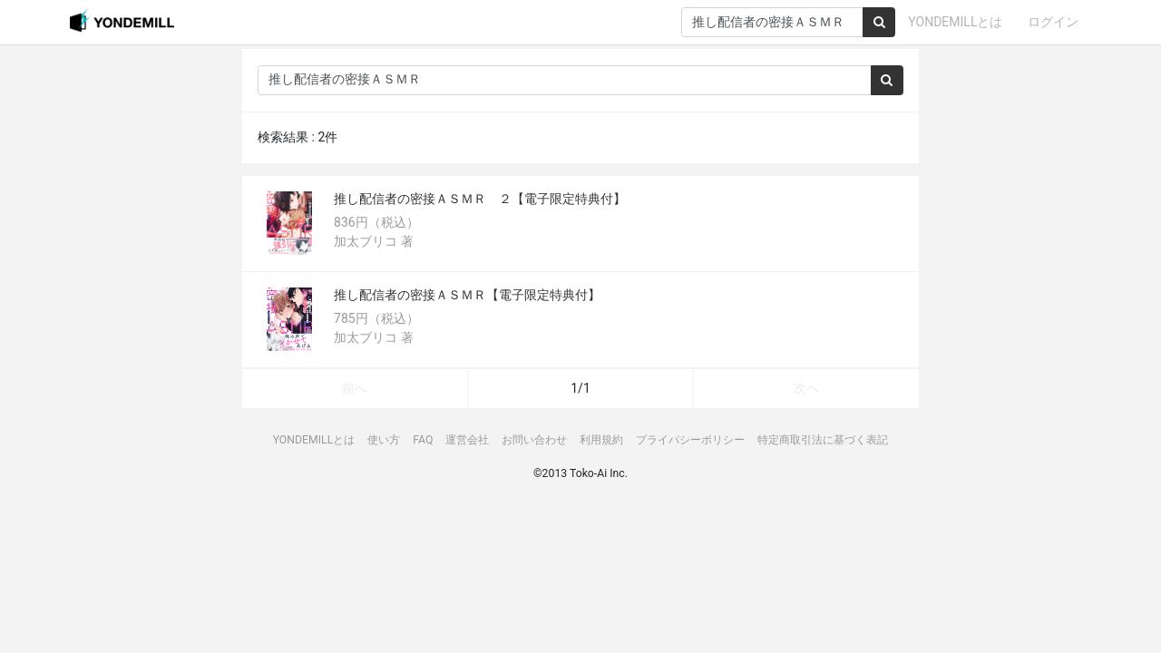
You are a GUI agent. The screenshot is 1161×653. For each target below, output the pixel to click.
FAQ (423, 440)
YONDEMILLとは (955, 22)
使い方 (383, 440)
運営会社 (467, 440)
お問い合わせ (534, 440)
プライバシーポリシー (690, 440)
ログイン (1053, 22)
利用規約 (601, 440)
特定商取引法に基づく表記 (822, 440)
